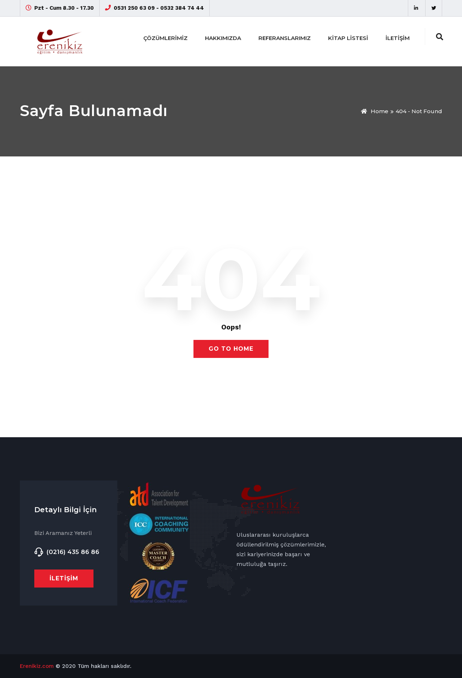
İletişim (397, 38)
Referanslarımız (284, 38)
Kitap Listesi (348, 38)
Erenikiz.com (37, 666)
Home (374, 111)
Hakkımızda (223, 38)
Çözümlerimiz (165, 38)
